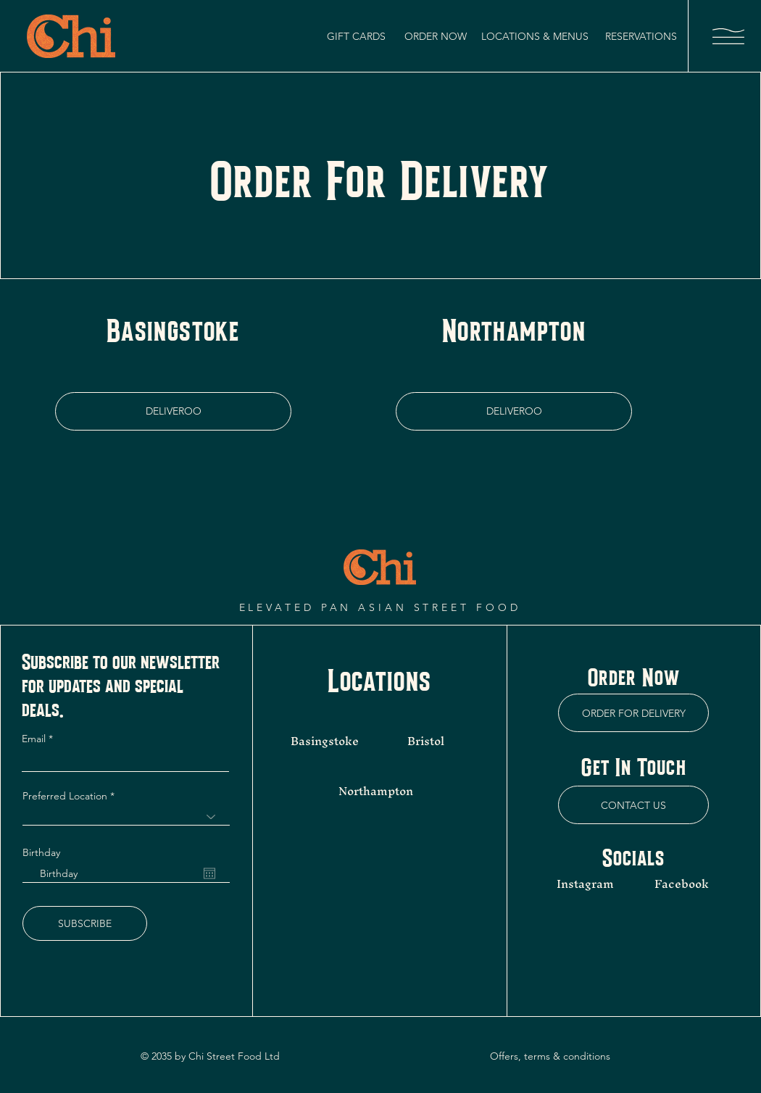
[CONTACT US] (633, 805)
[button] (728, 36)
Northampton (375, 791)
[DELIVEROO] (173, 411)
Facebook (681, 883)
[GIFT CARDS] (356, 36)
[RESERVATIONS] (641, 36)
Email (35, 738)
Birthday (41, 852)
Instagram (585, 883)
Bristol (427, 741)
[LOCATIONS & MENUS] (534, 36)
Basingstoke (325, 741)
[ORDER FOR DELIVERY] (633, 713)
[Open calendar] (209, 873)
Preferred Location (64, 796)
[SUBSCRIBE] (84, 923)
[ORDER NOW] (435, 36)
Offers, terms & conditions (550, 1056)
